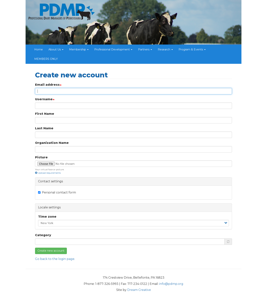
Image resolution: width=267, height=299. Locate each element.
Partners (145, 49)
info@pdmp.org (171, 284)
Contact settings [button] (50, 181)
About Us (55, 49)
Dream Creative (139, 290)
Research (165, 49)
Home (38, 49)
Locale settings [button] (49, 207)
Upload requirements (48, 172)
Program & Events (192, 49)
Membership (79, 49)
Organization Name (52, 143)
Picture (41, 157)
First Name (44, 114)
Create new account (50, 250)
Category (43, 235)
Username (44, 99)
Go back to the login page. (55, 259)
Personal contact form (57, 192)
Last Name (44, 128)
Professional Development (113, 49)
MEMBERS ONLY (46, 59)
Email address (47, 84)
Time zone (47, 216)
